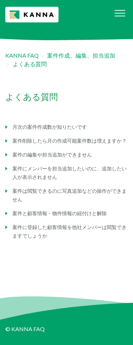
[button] (120, 13)
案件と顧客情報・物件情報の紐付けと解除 (59, 213)
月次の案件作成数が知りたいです (49, 127)
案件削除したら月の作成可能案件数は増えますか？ (69, 141)
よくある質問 (30, 63)
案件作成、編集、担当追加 (81, 55)
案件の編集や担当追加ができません (52, 155)
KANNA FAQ (22, 55)
